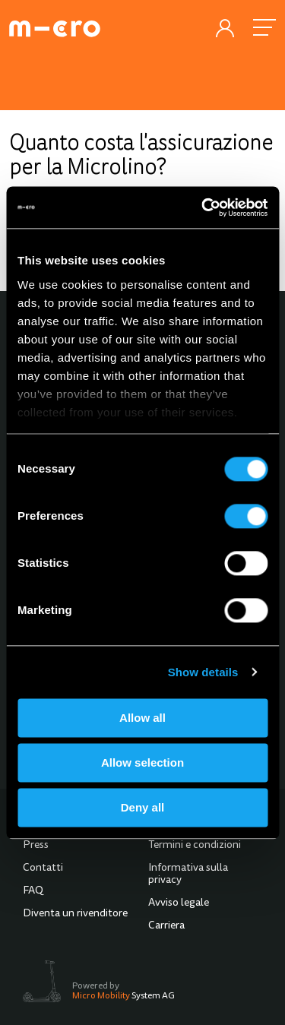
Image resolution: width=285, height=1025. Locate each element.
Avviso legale (178, 903)
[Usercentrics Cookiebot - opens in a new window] (203, 207)
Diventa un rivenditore (75, 914)
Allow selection (142, 762)
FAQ (33, 891)
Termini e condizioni (194, 845)
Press (36, 845)
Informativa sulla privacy (188, 874)
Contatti (43, 868)
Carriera (166, 926)
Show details (203, 672)
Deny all (143, 807)
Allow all (142, 717)
